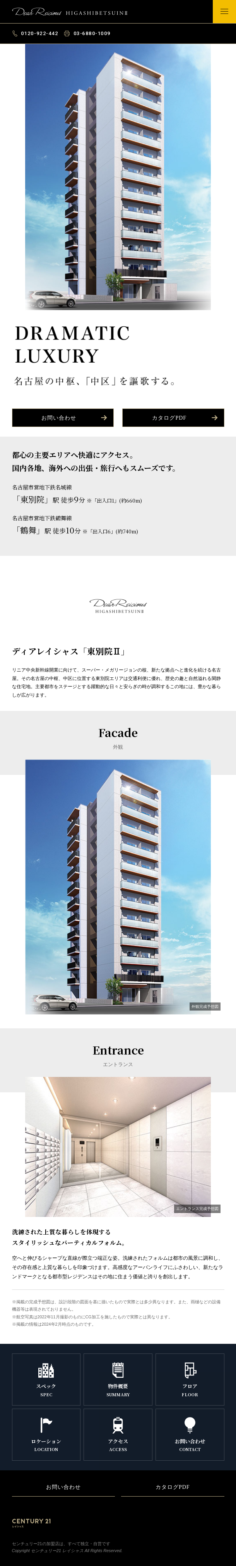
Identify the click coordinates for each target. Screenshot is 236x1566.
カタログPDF (185, 417)
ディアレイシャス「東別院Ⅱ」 (73, 12)
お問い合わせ (75, 417)
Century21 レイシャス (31, 1523)
